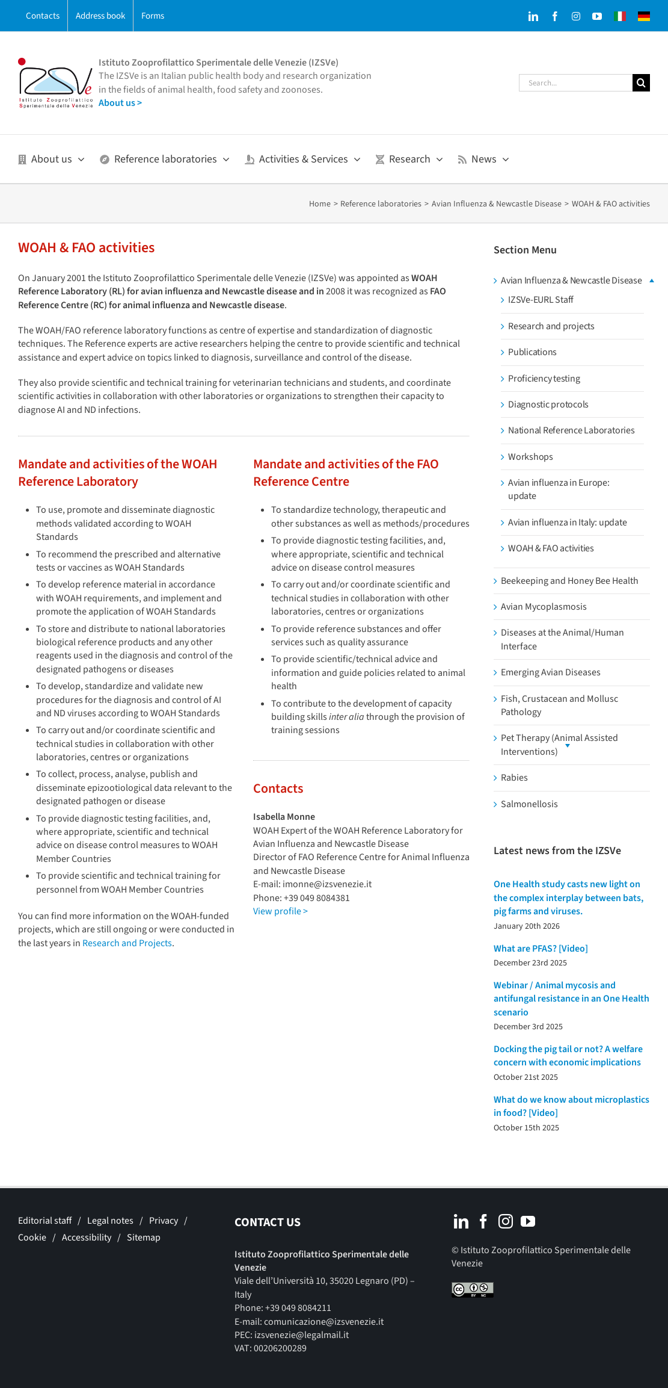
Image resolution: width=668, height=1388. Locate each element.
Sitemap (144, 1237)
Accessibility (86, 1237)
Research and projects (551, 326)
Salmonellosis (529, 804)
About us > (120, 103)
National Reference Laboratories (571, 430)
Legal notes (110, 1220)
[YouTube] (528, 1221)
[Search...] (576, 82)
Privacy (163, 1220)
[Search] (641, 82)
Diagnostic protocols (548, 404)
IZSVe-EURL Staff (541, 299)
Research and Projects (127, 943)
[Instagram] (505, 1221)
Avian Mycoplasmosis (544, 606)
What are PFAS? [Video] (541, 948)
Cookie (32, 1237)
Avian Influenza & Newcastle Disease (571, 280)
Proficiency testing (544, 378)
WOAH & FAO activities (551, 548)
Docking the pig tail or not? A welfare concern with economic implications (568, 1056)
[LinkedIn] (461, 1221)
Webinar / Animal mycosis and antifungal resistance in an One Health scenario (571, 999)
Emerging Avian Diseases (551, 672)
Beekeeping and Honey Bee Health (570, 580)
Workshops (530, 456)
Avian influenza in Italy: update (567, 522)
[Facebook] (483, 1221)
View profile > (280, 911)
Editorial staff (45, 1220)
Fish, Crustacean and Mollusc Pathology (559, 705)
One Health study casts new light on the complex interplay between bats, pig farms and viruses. (568, 898)
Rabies (514, 777)
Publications (532, 352)
